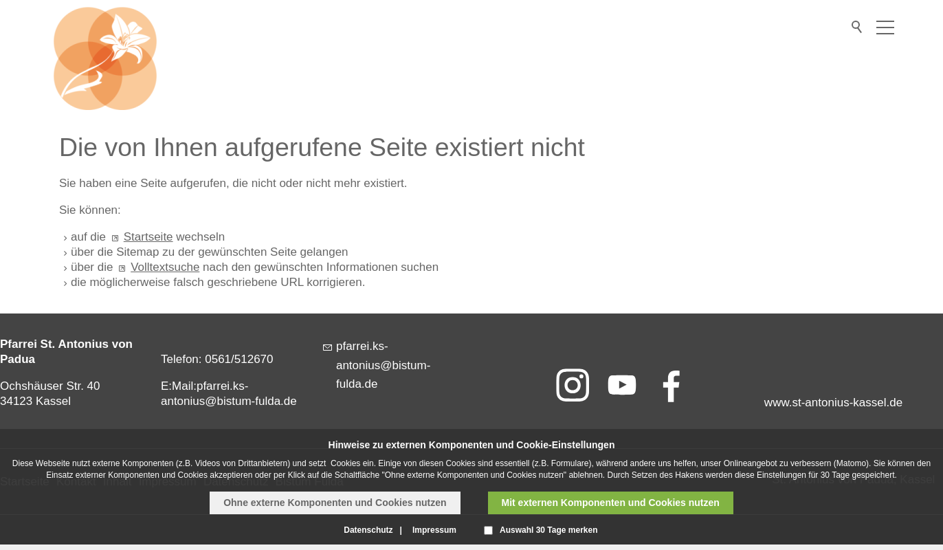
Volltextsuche (165, 267)
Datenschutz (368, 530)
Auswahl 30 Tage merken (549, 530)
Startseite (148, 236)
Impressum (434, 530)
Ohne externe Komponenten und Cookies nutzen (334, 502)
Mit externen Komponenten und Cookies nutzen (611, 502)
